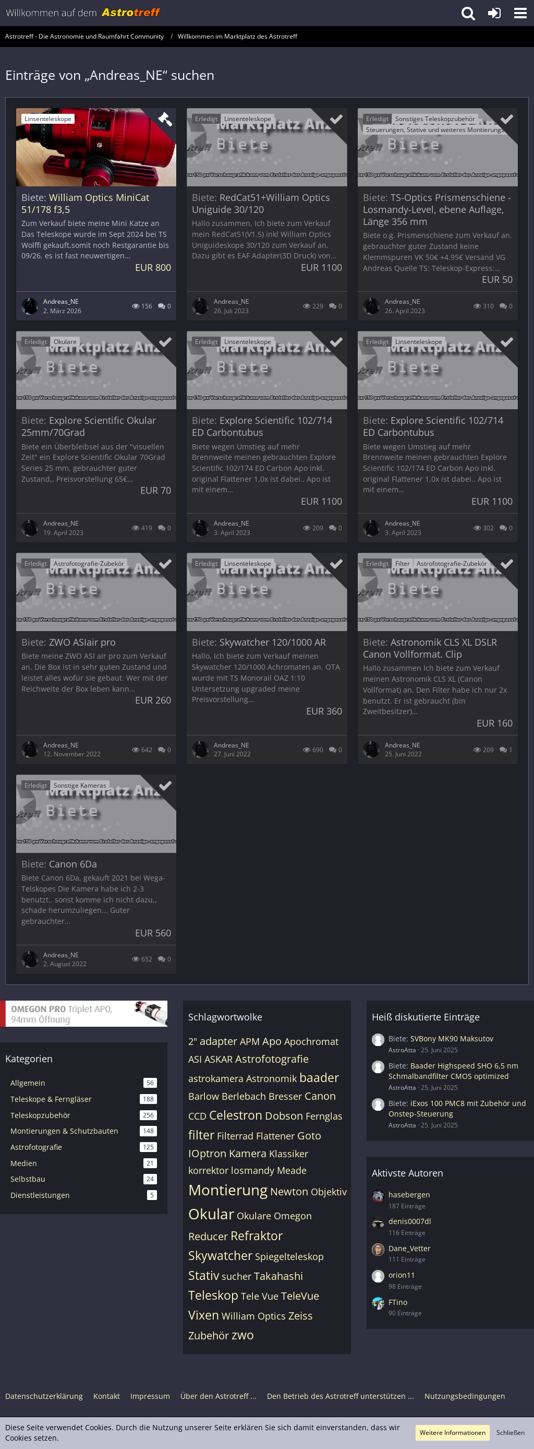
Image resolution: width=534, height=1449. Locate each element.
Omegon (293, 1215)
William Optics (254, 1316)
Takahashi (278, 1276)
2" (192, 1041)
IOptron (207, 1153)
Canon (320, 1096)
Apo (272, 1041)
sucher (236, 1276)
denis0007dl (410, 1221)
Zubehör (208, 1335)
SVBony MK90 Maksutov (451, 1038)
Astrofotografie (272, 1059)
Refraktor (256, 1235)
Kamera (247, 1153)
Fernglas (324, 1116)
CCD (197, 1116)
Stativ (203, 1275)
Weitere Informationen (453, 1432)
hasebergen (409, 1194)
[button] (520, 13)
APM (250, 1041)
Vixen (203, 1315)
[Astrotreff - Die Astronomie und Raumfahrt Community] (83, 13)
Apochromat (311, 1041)
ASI (195, 1059)
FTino (398, 1302)
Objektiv (329, 1191)
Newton (289, 1191)
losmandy (252, 1170)
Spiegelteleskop (289, 1256)
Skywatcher (220, 1255)
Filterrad (235, 1136)
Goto (309, 1136)
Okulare (254, 1215)
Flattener (275, 1136)
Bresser (285, 1096)
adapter (218, 1041)
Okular (211, 1214)
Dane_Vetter (410, 1248)
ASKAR (218, 1059)
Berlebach (244, 1096)
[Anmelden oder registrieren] (494, 13)
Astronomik (271, 1078)
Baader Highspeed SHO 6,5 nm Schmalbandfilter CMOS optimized (453, 1071)
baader (319, 1077)
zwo (243, 1334)
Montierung (228, 1189)
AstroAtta (402, 1050)
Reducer (208, 1236)
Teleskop (213, 1295)
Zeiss (300, 1316)
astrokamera (216, 1078)
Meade (292, 1170)
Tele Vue (259, 1296)
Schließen (510, 1432)
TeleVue (300, 1296)
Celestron (235, 1115)
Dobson (284, 1116)
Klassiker (288, 1153)
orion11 (402, 1275)
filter (201, 1134)
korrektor (208, 1170)
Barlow (203, 1096)
